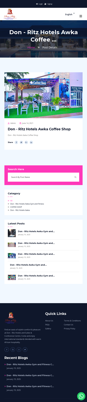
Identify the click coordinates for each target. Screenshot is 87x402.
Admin (12, 123)
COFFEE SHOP (16, 207)
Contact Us (68, 324)
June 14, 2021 (26, 123)
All (11, 200)
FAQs (47, 324)
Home (31, 47)
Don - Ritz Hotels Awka (20, 210)
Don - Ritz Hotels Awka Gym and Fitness (27, 204)
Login (39, 4)
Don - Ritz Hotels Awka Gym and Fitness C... (30, 364)
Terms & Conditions (72, 320)
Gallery (48, 328)
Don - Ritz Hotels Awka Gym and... (36, 231)
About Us (49, 320)
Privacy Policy (69, 328)
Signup (48, 4)
